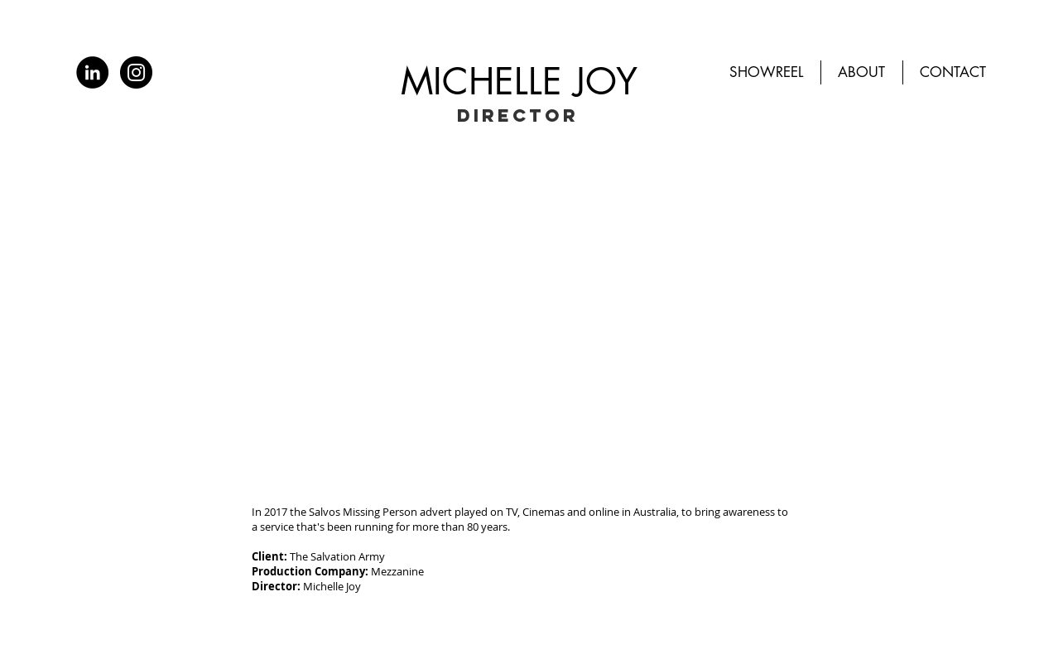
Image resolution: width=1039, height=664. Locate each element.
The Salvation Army (337, 556)
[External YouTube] (520, 317)
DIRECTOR (518, 115)
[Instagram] (136, 72)
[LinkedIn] (92, 72)
